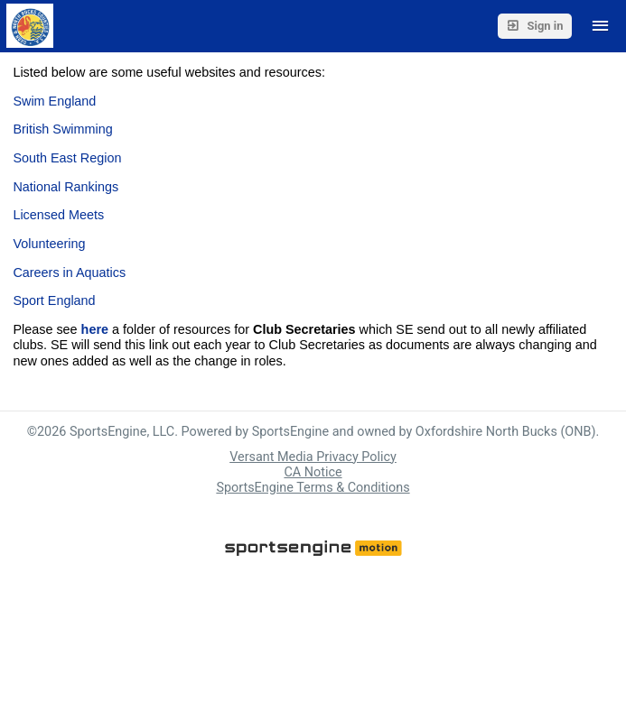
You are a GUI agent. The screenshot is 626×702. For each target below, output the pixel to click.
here (94, 329)
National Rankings (65, 187)
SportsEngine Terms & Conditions (312, 487)
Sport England (55, 300)
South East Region (67, 158)
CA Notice (312, 472)
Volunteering (51, 243)
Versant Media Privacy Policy (313, 457)
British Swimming (62, 129)
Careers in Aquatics (69, 272)
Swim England (54, 101)
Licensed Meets (58, 215)
